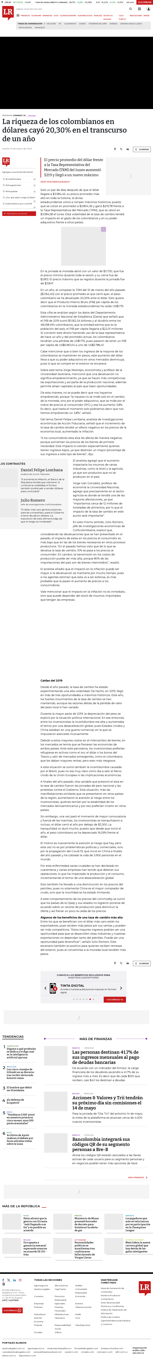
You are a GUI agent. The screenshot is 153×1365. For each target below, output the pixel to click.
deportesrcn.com (27, 1355)
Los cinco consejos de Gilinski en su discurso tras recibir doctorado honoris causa (20, 1073)
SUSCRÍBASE (145, 2)
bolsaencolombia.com (112, 1348)
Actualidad (80, 1240)
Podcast (38, 1325)
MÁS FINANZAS (136, 1177)
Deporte (130, 1216)
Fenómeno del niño (98, 24)
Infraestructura (62, 1314)
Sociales (38, 1332)
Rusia (26, 1216)
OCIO (56, 16)
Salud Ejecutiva (82, 1325)
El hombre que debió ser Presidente (19, 1089)
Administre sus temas (15, 213)
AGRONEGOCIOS (85, 16)
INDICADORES (136, 16)
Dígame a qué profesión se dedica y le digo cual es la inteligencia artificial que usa (21, 1053)
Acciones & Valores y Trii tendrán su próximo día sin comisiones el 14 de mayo (107, 1103)
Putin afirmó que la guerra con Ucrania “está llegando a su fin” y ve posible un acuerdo (35, 1224)
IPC (60, 24)
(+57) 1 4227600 (10, 1300)
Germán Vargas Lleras (131, 24)
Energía (113, 24)
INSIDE (146, 16)
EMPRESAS (47, 16)
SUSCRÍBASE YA (115, 999)
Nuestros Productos (110, 1295)
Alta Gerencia (61, 1285)
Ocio (77, 1318)
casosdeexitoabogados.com (16, 1352)
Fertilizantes (25, 28)
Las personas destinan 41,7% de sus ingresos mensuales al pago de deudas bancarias (105, 1057)
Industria (11, 1067)
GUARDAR (142, 149)
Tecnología (12, 1046)
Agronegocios (41, 1285)
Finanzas (38, 1307)
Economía (80, 1296)
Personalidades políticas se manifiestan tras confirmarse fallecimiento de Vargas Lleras (85, 1250)
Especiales (60, 1303)
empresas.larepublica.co (59, 1348)
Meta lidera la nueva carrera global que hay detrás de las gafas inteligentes (138, 1247)
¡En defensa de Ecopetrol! (15, 1101)
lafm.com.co (121, 1352)
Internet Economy (135, 1240)
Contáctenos (107, 1299)
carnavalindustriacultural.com (47, 1352)
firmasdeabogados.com (86, 1348)
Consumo (38, 1296)
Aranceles (40, 28)
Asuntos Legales (42, 1289)
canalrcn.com (71, 1352)
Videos (58, 1332)
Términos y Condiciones (112, 1306)
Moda (9, 1112)
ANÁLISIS (98, 16)
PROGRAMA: (13, 115)
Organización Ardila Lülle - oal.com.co (140, 1350)
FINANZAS (25, 16)
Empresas (39, 1303)
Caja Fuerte (60, 1289)
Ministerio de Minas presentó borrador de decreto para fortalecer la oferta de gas (87, 1224)
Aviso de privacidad (110, 1302)
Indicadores (40, 1314)
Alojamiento (70, 24)
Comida (82, 24)
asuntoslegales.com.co (13, 1348)
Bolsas (27, 1240)
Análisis (78, 1285)
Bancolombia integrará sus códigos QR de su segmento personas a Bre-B (101, 1144)
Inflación (51, 24)
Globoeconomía (83, 1307)
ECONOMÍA (36, 16)
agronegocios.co (36, 1348)
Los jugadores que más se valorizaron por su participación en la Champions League (138, 1224)
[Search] (130, 8)
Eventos (79, 1303)
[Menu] (18, 15)
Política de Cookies (110, 1317)
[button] (44, 988)
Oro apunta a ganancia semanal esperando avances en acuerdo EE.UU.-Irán (35, 1248)
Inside (78, 1314)
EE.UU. (9, 1133)
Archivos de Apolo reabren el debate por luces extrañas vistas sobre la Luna (20, 1139)
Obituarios (60, 1318)
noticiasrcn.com (105, 1352)
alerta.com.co (9, 1355)
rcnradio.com (87, 1352)
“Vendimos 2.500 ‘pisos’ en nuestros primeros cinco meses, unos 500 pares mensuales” (21, 1119)
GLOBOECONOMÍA (68, 16)
